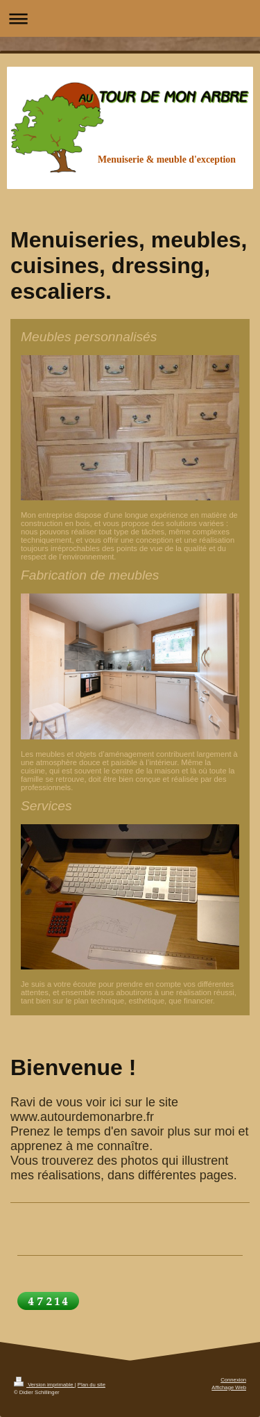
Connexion (233, 1380)
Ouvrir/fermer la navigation (130, 18)
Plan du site (91, 1385)
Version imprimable (44, 1385)
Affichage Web (228, 1387)
